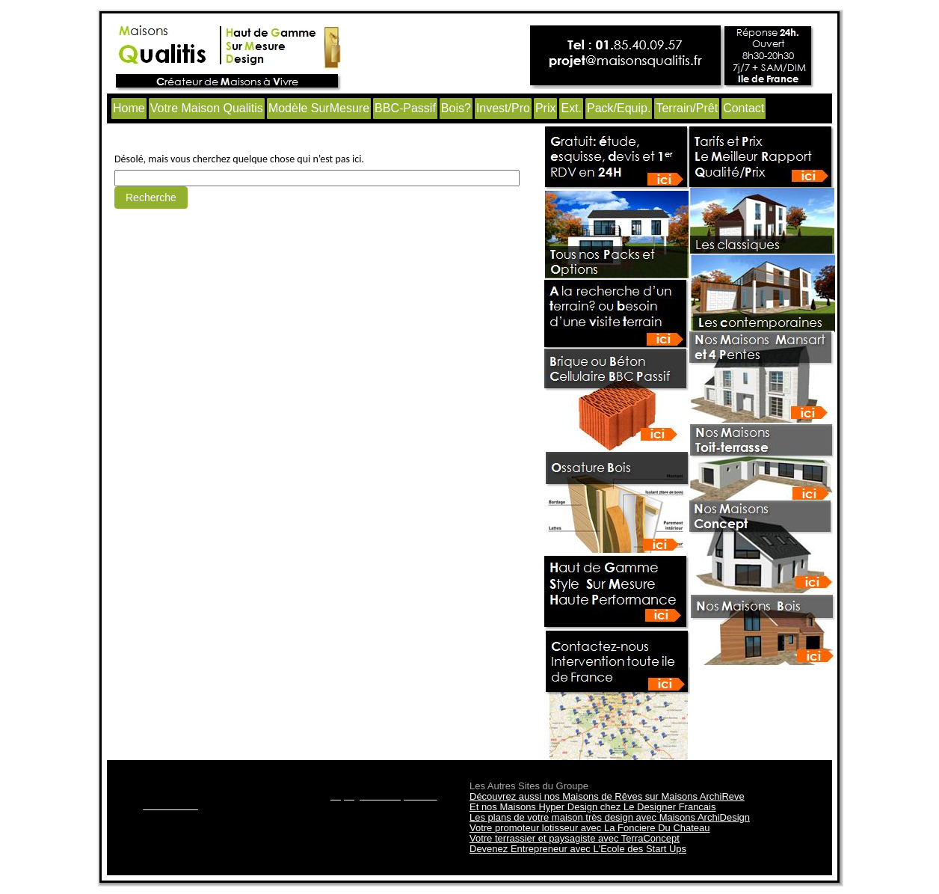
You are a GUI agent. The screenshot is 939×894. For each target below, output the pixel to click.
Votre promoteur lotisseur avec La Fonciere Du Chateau (590, 827)
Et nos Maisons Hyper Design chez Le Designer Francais (592, 806)
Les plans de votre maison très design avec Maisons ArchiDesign (610, 817)
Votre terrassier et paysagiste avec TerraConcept (575, 838)
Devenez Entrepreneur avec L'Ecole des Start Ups (578, 848)
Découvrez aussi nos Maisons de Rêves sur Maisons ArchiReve (607, 796)
